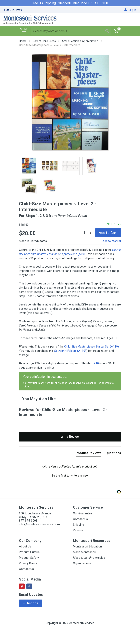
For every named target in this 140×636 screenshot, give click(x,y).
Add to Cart (108, 233)
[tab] (88, 454)
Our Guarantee (82, 513)
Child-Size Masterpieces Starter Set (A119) (91, 346)
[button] (70, 475)
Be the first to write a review (70, 475)
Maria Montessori (84, 552)
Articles (89, 557)
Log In (130, 9)
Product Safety (29, 557)
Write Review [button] (70, 436)
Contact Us (80, 519)
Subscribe (30, 603)
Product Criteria (29, 552)
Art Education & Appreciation (80, 41)
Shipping (78, 524)
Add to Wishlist (111, 241)
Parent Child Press (44, 41)
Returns (78, 530)
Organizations (82, 563)
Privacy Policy (28, 563)
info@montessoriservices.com (39, 524)
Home (23, 41)
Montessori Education (87, 546)
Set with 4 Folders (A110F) (70, 350)
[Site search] (67, 31)
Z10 (96, 363)
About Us (25, 546)
